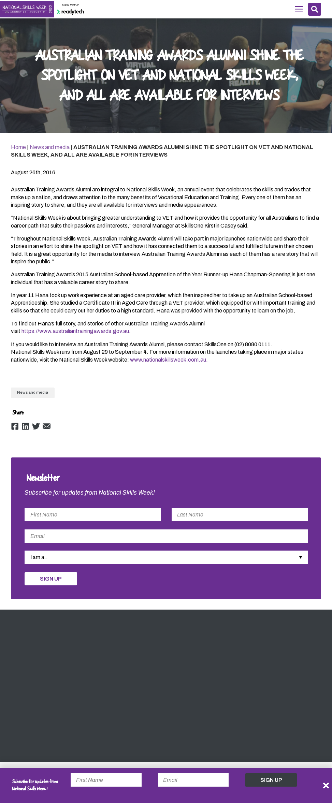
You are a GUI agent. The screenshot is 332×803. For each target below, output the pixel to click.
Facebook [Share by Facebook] (15, 430)
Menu (298, 9)
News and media (50, 150)
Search (314, 9)
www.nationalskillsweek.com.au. (169, 362)
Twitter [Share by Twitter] (36, 430)
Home (18, 150)
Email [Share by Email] (47, 430)
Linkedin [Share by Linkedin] (26, 430)
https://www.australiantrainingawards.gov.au (75, 334)
